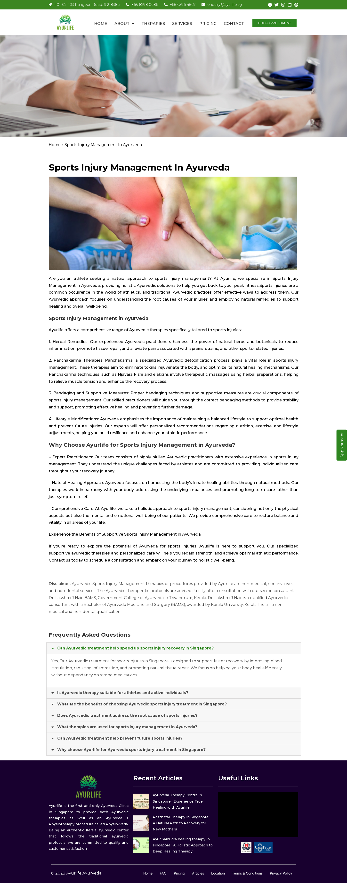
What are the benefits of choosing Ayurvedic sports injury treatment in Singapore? (144, 704)
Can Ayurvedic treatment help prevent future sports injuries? (121, 738)
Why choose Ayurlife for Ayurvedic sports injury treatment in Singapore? (134, 749)
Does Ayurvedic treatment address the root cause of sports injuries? (129, 715)
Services (182, 23)
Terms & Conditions (247, 873)
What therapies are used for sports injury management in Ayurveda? (129, 727)
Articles (198, 873)
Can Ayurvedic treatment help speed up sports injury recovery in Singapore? (138, 648)
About (124, 23)
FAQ (163, 873)
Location (218, 873)
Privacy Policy (281, 873)
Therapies (153, 23)
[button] (124, 23)
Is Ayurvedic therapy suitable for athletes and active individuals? (125, 692)
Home (100, 23)
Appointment (341, 445)
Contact (234, 23)
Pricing (208, 23)
